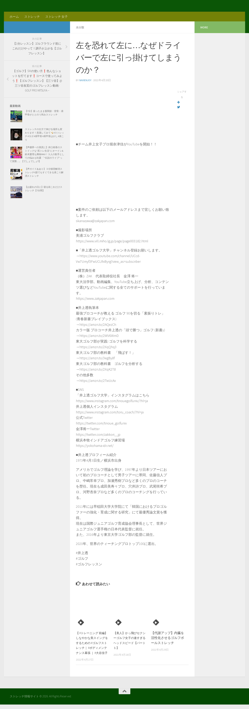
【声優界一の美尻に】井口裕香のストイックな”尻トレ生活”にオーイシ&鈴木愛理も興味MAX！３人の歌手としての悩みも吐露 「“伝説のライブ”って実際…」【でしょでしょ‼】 (37, 154)
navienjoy (85, 80)
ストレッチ (32, 16)
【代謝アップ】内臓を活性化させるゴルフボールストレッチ (167, 637)
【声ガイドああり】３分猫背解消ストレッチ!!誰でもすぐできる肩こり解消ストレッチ (44, 172)
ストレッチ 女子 (56, 16)
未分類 (80, 27)
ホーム (14, 16)
